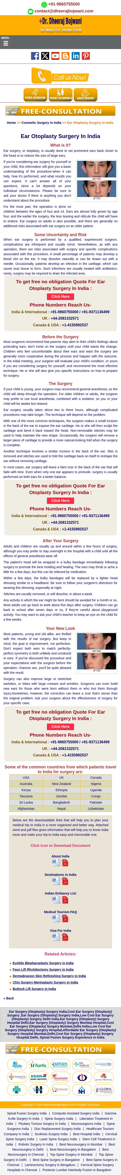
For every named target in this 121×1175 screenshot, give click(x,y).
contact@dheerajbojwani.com (64, 11)
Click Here (60, 296)
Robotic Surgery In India (35, 1144)
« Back (8, 998)
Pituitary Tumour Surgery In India (42, 1124)
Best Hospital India (86, 1134)
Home (11, 122)
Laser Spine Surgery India (58, 1139)
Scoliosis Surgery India (51, 1134)
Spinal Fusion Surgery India (27, 1113)
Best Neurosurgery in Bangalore (73, 1149)
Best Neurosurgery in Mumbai (81, 1144)
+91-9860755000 (64, 4)
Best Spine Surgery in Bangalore (56, 1160)
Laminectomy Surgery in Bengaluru (50, 1165)
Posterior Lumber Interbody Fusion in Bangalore (76, 1170)
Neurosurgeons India (86, 1124)
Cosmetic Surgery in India (41, 122)
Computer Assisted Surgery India (76, 1113)
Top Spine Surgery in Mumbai (71, 1154)
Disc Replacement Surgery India (57, 1129)
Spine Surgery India (59, 1118)
